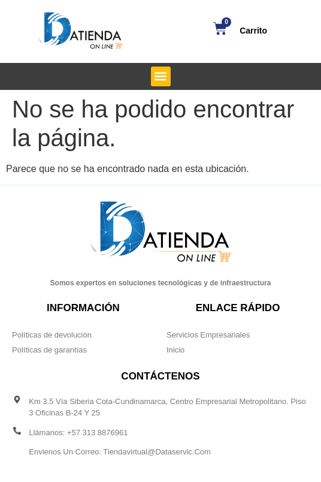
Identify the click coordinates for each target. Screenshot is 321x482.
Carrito (253, 30)
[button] (161, 76)
